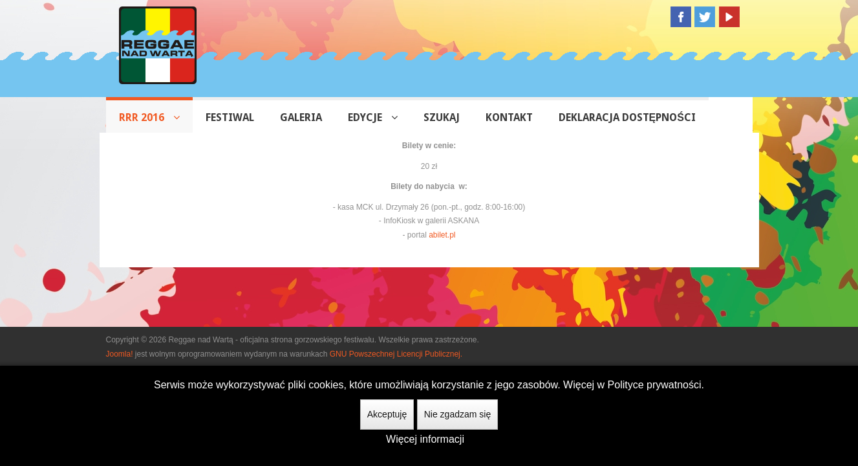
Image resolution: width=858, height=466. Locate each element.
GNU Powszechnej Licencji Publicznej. (396, 354)
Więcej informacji (425, 439)
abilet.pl (442, 234)
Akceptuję (387, 414)
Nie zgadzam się (457, 414)
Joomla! (119, 354)
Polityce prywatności (655, 384)
